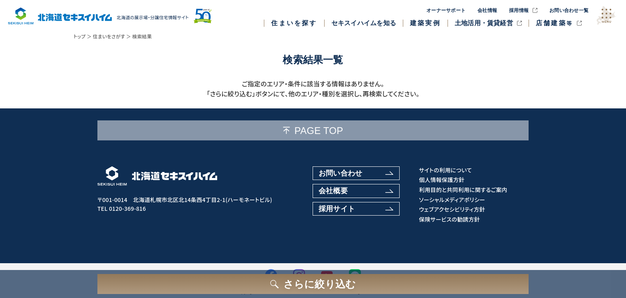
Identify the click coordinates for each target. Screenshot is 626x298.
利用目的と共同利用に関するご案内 (463, 190)
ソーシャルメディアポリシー (452, 200)
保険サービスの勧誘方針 (449, 219)
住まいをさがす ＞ (112, 36)
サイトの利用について (445, 170)
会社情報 (487, 10)
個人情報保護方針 (441, 180)
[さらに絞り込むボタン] (313, 284)
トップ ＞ (82, 36)
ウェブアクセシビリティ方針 (452, 209)
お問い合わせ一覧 (568, 10)
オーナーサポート (446, 10)
